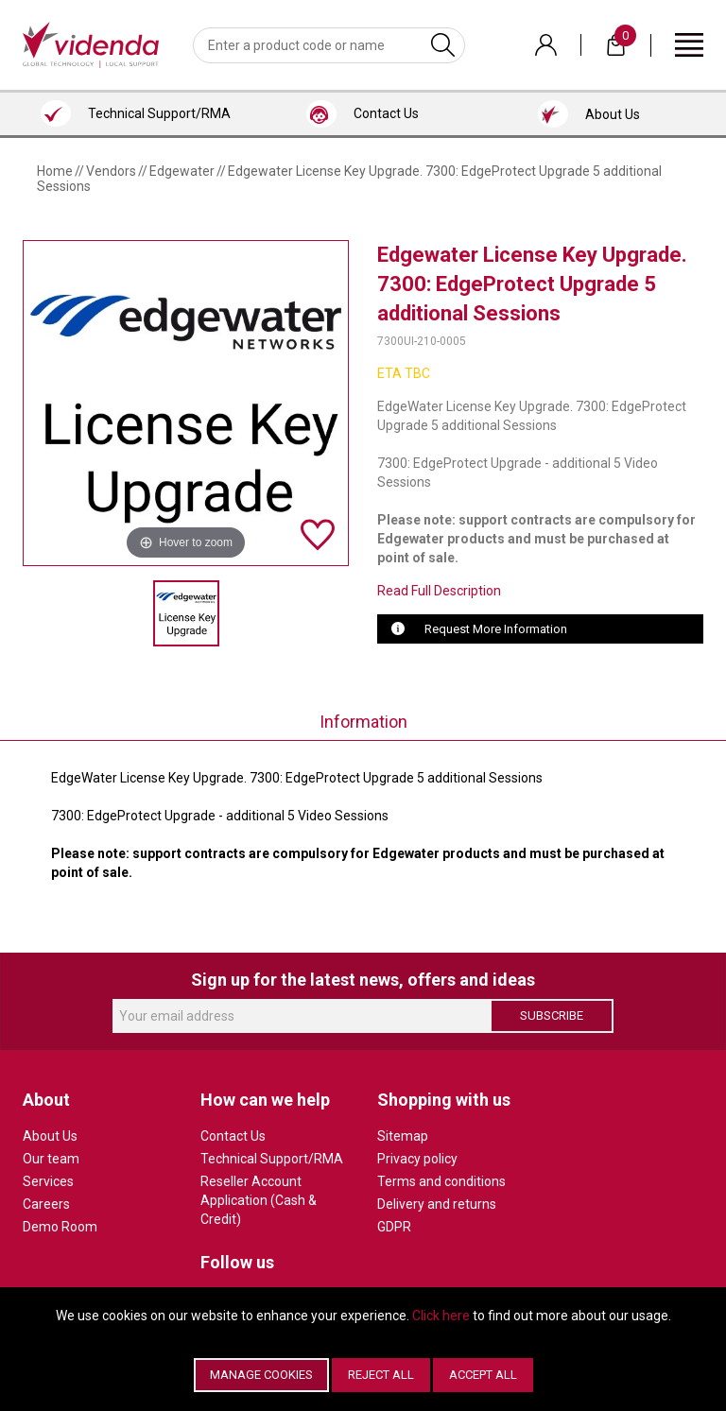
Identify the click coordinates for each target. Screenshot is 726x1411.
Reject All (381, 1375)
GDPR (394, 1226)
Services (48, 1181)
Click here (441, 1315)
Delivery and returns (436, 1204)
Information (363, 721)
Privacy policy (417, 1158)
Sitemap (402, 1136)
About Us (50, 1136)
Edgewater (182, 171)
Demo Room (60, 1226)
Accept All (483, 1375)
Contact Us (233, 1136)
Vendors (111, 171)
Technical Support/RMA (271, 1158)
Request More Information (495, 629)
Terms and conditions (441, 1181)
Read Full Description (439, 590)
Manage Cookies (261, 1375)
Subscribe (551, 1015)
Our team (51, 1158)
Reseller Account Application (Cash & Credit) (258, 1200)
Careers (46, 1204)
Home (55, 171)
